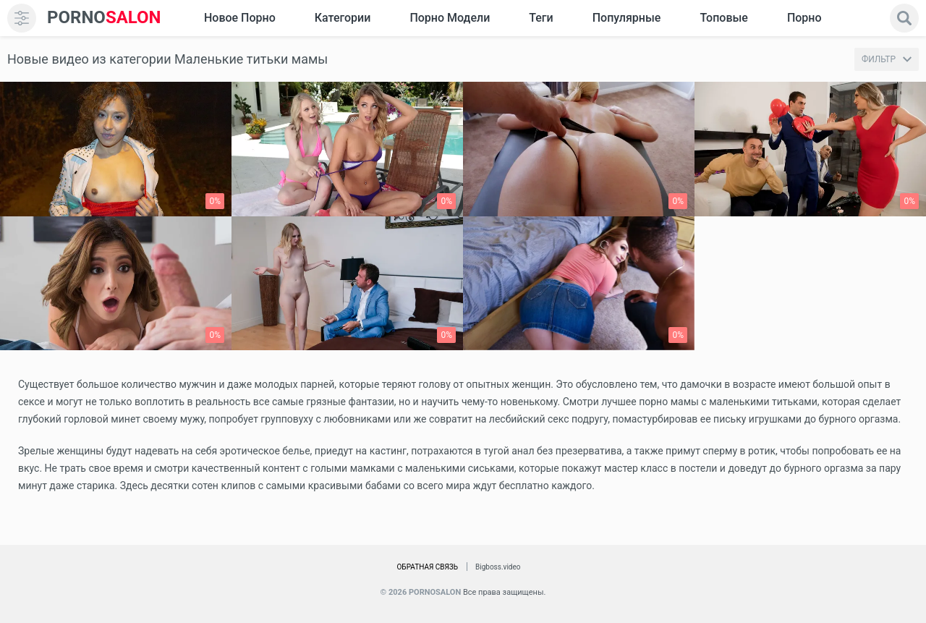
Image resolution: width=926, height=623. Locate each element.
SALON (104, 18)
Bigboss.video (497, 567)
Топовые (723, 18)
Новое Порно (240, 18)
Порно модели (449, 18)
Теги (541, 18)
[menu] (21, 18)
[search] (904, 18)
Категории (343, 18)
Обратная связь (427, 567)
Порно (804, 18)
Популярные (626, 18)
